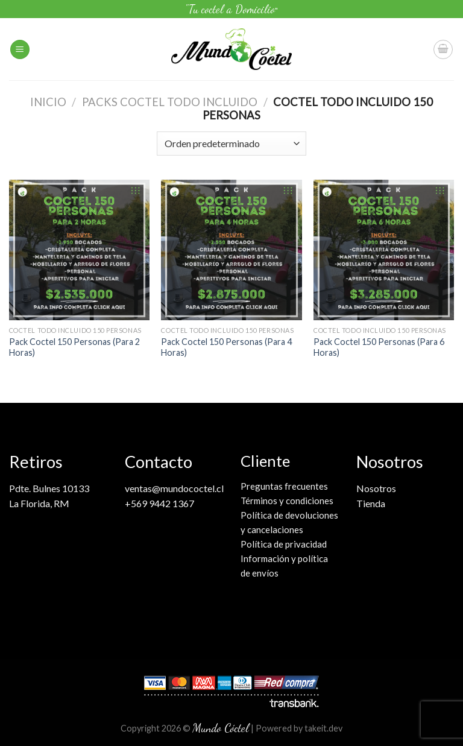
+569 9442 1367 (159, 503)
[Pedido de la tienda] (231, 143)
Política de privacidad (284, 544)
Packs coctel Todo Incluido (169, 102)
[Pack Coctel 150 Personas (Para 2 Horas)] (79, 250)
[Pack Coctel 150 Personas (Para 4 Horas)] (231, 250)
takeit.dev (323, 728)
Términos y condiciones (287, 500)
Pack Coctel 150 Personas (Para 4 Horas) (226, 347)
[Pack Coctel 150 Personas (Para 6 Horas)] (383, 250)
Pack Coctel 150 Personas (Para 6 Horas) (378, 347)
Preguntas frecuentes (284, 486)
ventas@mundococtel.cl (174, 488)
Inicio (48, 102)
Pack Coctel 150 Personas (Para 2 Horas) (74, 347)
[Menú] (20, 50)
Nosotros (376, 488)
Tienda (370, 503)
